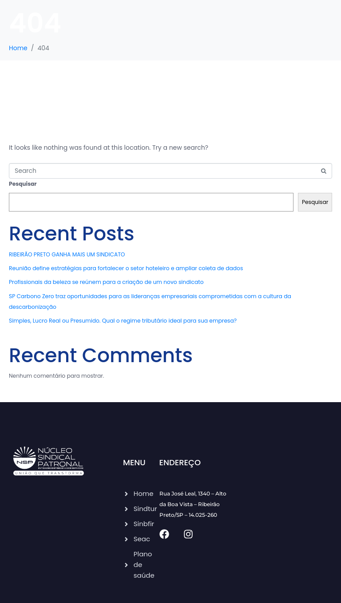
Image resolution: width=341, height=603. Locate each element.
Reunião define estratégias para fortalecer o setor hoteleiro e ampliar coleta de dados (126, 268)
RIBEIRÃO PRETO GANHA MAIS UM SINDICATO (67, 254)
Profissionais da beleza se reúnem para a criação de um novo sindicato (106, 282)
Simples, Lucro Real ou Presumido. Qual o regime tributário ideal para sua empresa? (123, 320)
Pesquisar (23, 184)
